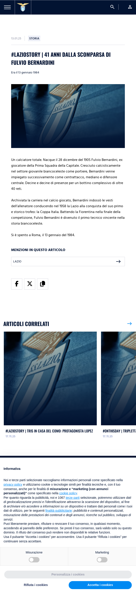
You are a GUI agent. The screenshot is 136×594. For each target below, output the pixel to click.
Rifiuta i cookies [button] (36, 585)
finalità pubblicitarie (58, 510)
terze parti (73, 497)
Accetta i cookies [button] (100, 585)
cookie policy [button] (68, 493)
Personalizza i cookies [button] (68, 574)
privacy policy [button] (13, 484)
